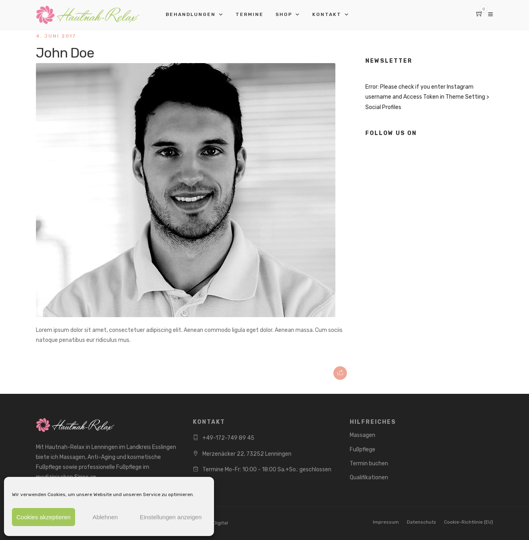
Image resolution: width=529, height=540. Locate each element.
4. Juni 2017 (56, 36)
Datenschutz (421, 522)
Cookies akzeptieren (43, 517)
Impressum (386, 522)
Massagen (362, 435)
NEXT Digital (214, 523)
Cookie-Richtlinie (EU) (468, 522)
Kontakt (326, 14)
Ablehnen (105, 517)
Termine (250, 14)
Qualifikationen (369, 477)
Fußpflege (362, 449)
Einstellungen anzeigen (171, 517)
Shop (283, 14)
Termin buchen (369, 463)
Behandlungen (191, 14)
